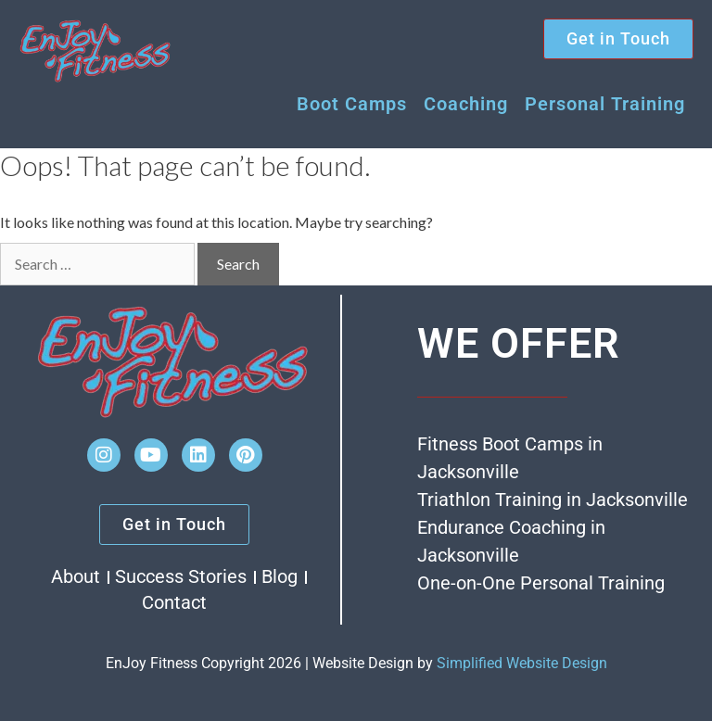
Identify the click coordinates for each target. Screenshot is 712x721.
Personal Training (605, 104)
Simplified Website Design (522, 663)
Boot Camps (352, 104)
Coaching (466, 104)
